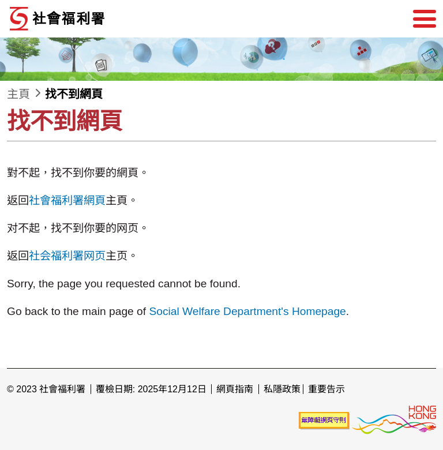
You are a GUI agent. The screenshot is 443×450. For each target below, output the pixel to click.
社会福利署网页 (67, 256)
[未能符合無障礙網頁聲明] (324, 420)
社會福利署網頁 (67, 200)
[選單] (424, 19)
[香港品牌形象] (394, 420)
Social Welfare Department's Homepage (247, 311)
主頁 (18, 94)
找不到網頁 (74, 94)
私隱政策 (282, 389)
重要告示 (326, 389)
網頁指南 (234, 389)
